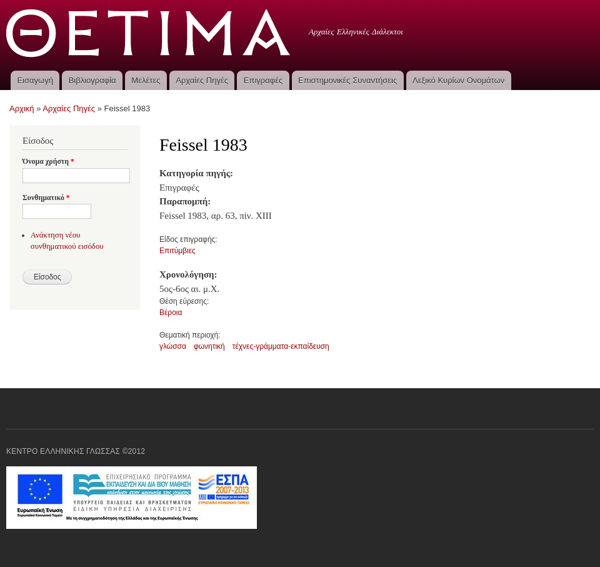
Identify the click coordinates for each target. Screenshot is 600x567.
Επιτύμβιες (177, 250)
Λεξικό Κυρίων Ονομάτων (458, 80)
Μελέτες (145, 80)
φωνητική (209, 346)
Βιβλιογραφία (92, 80)
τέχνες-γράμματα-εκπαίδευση (280, 346)
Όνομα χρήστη (48, 161)
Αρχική (21, 108)
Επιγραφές (263, 80)
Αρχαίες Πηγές (202, 80)
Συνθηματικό (46, 197)
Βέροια (170, 312)
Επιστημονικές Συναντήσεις (347, 80)
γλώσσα (172, 346)
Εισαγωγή (34, 80)
